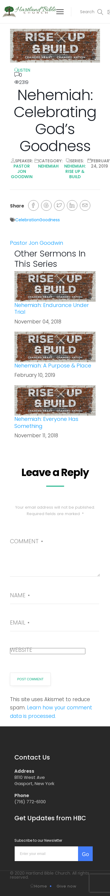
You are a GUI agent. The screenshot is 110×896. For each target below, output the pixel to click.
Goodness (49, 220)
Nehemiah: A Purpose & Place (52, 365)
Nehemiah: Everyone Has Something (46, 422)
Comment (26, 541)
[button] (88, 11)
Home (38, 886)
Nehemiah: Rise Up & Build (75, 171)
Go (85, 854)
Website (21, 650)
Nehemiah (48, 166)
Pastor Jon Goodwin (22, 171)
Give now (67, 886)
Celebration (27, 220)
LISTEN (22, 70)
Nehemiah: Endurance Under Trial (51, 308)
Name (20, 595)
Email (19, 623)
